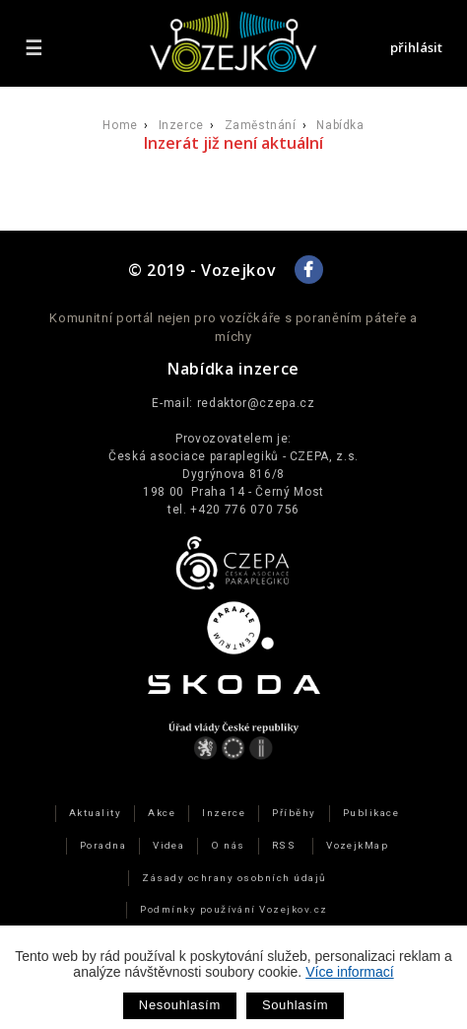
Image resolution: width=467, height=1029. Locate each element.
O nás (227, 845)
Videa (168, 845)
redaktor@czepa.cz (256, 403)
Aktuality (95, 812)
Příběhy (293, 812)
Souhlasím (295, 1004)
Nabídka (340, 125)
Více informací (349, 972)
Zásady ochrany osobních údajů (233, 877)
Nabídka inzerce (233, 368)
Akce (161, 812)
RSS (284, 845)
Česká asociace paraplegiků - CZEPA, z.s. (233, 456)
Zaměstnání (261, 125)
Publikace (371, 812)
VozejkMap (357, 845)
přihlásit (416, 47)
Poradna (103, 845)
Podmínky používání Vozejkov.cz (234, 909)
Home (119, 125)
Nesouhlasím (180, 1004)
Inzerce (181, 125)
